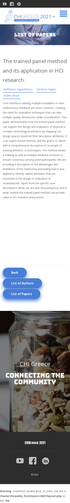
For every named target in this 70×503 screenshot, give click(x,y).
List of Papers (21, 294)
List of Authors (22, 283)
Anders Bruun (11, 95)
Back (14, 272)
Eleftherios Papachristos (18, 89)
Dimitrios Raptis (46, 89)
